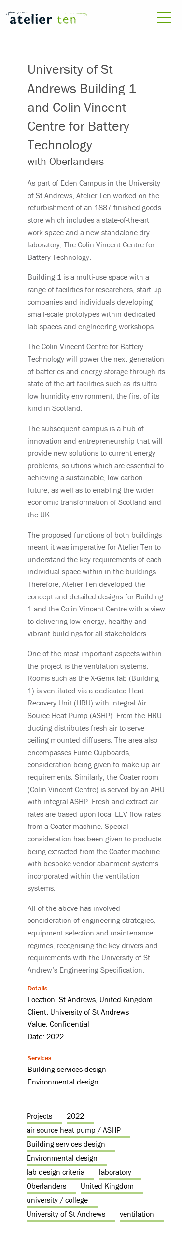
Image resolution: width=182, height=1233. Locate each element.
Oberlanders (46, 1186)
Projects (39, 1116)
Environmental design (62, 1158)
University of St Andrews (66, 1214)
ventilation (137, 1214)
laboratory (115, 1172)
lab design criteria (55, 1172)
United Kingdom (107, 1186)
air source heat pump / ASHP (74, 1130)
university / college (57, 1200)
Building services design (66, 1144)
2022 (75, 1116)
